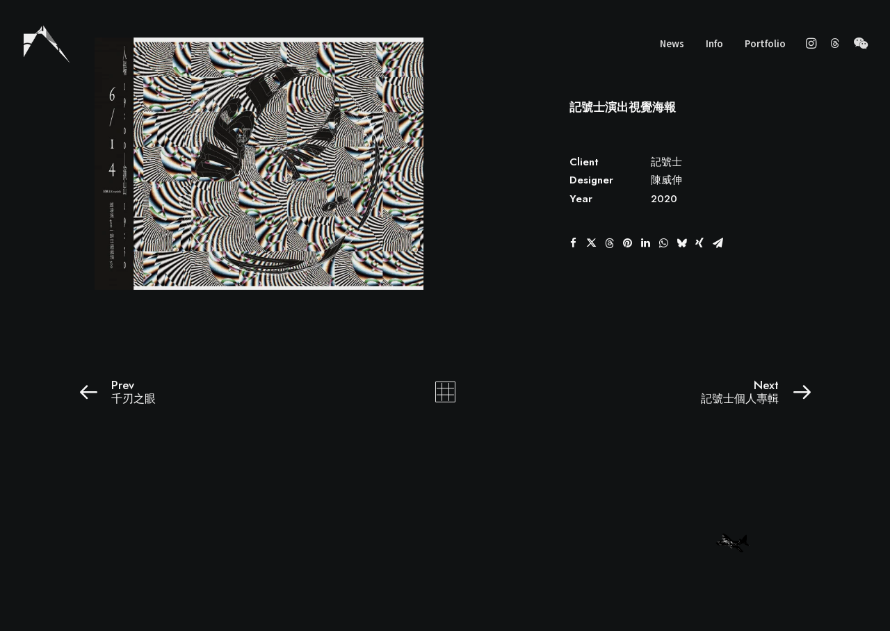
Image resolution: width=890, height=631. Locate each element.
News (672, 43)
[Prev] (224, 392)
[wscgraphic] (47, 43)
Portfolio (765, 43)
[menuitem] (672, 43)
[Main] (445, 392)
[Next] (665, 392)
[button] (813, 43)
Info (714, 43)
